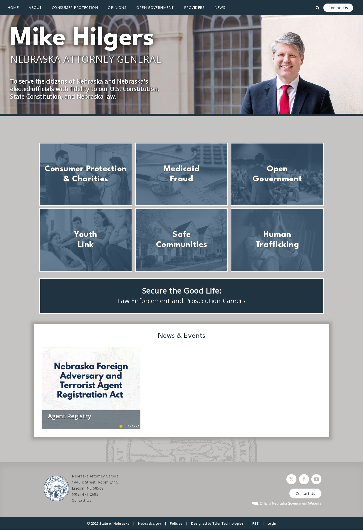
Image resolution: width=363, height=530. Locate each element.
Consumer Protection (75, 7)
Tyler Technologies (228, 523)
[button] (49, 388)
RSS (255, 523)
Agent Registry (69, 416)
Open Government (155, 7)
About (35, 7)
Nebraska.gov (149, 523)
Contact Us (338, 7)
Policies (176, 523)
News (220, 7)
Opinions (117, 7)
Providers (194, 7)
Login (271, 523)
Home (13, 7)
